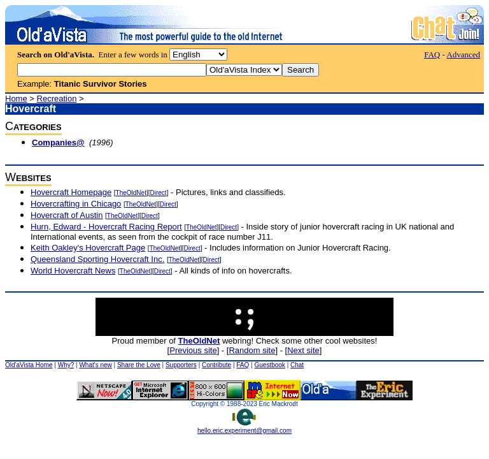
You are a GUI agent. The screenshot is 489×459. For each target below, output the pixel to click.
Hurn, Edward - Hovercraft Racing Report (106, 226)
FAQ (432, 54)
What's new (95, 364)
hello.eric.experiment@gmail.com (244, 427)
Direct (158, 192)
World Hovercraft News (73, 270)
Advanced (463, 54)
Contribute (216, 364)
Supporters (181, 364)
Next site (303, 350)
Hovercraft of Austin (67, 215)
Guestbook (269, 364)
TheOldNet (131, 192)
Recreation (57, 98)
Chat (297, 364)
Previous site (192, 350)
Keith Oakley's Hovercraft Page (88, 247)
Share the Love (138, 364)
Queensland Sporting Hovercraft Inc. (97, 259)
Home (16, 98)
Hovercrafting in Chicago (76, 203)
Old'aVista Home (29, 364)
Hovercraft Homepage (71, 192)
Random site (252, 350)
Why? (66, 364)
